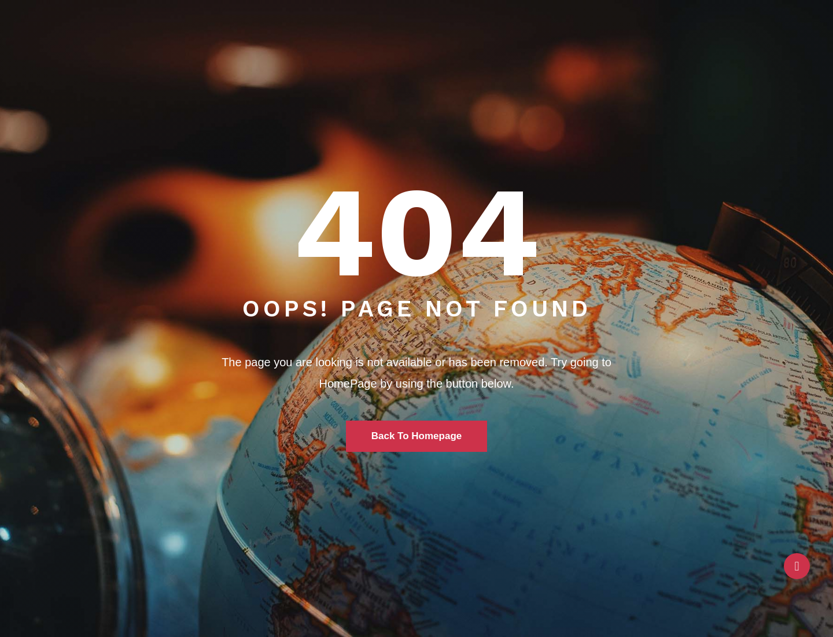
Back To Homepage (416, 435)
